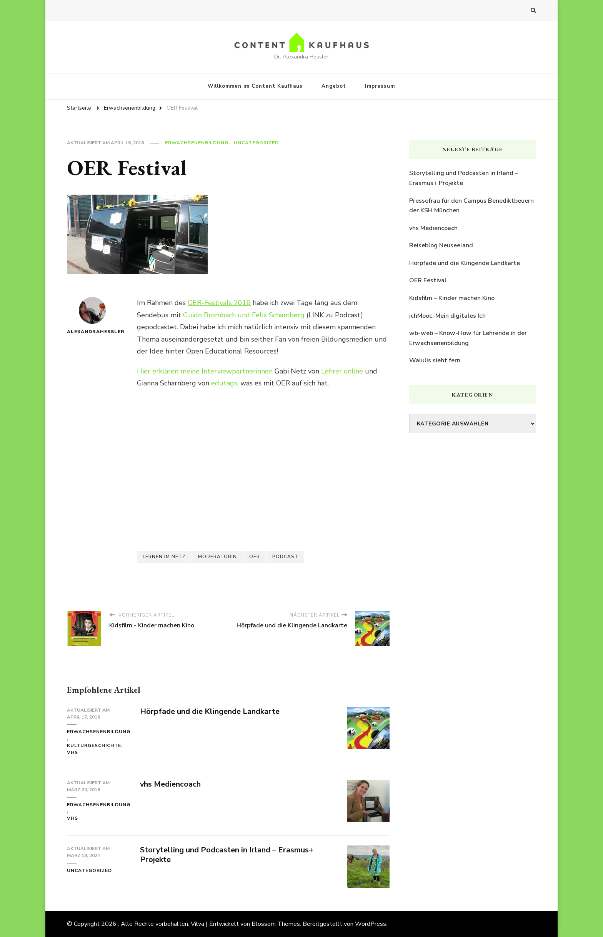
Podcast (285, 557)
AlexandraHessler (92, 316)
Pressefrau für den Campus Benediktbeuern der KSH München (471, 206)
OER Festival (427, 280)
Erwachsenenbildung (196, 143)
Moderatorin (217, 557)
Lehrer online (342, 371)
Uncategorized (256, 143)
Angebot (333, 86)
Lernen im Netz (164, 557)
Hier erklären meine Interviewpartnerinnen (205, 371)
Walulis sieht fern (434, 360)
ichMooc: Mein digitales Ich (447, 316)
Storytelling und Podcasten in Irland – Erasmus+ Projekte (227, 855)
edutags (224, 383)
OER (254, 557)
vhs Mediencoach (170, 784)
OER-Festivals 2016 (219, 302)
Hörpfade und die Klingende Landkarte (210, 711)
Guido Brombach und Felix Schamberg (244, 315)
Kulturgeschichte (94, 745)
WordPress (370, 924)
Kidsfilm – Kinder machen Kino (452, 298)
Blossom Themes (276, 924)
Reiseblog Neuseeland (441, 245)
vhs (72, 752)
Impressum (380, 86)
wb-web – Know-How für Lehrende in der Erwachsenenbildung (468, 338)
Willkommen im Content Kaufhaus (255, 86)
